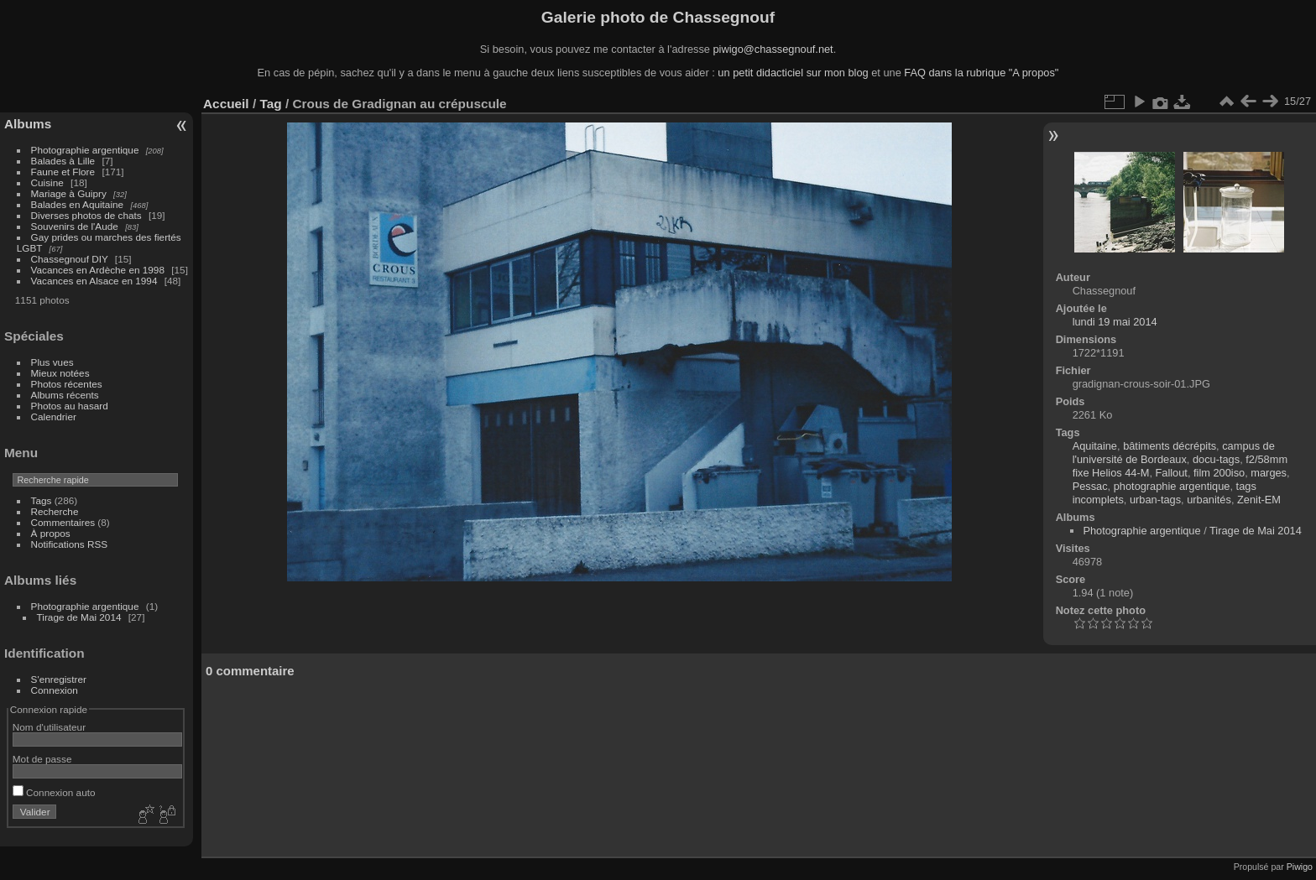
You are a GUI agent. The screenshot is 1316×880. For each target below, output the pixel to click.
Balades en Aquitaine (77, 204)
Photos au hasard (69, 405)
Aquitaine (1095, 446)
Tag (270, 103)
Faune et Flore (63, 171)
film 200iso (1219, 472)
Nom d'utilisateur (49, 726)
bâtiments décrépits (1169, 446)
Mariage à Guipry (69, 193)
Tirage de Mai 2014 (79, 617)
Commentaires (63, 522)
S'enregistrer (58, 679)
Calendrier (53, 416)
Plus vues (52, 362)
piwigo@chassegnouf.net (773, 49)
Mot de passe (42, 758)
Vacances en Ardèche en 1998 (97, 269)
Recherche (55, 511)
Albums (27, 124)
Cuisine (47, 182)
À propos (50, 533)
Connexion (54, 690)
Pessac (1090, 486)
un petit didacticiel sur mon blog (793, 72)
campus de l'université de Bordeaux (1174, 453)
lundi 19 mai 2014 (1115, 321)
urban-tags (1155, 499)
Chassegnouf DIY (69, 258)
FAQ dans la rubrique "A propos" (981, 72)
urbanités (1209, 499)
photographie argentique (1172, 486)
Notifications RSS (69, 544)
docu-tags (1216, 459)
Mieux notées (60, 372)
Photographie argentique (85, 149)
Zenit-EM (1259, 499)
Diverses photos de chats (86, 215)
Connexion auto (54, 792)
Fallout (1172, 472)
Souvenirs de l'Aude (74, 226)
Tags (41, 500)
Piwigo (1300, 867)
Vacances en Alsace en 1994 (94, 280)
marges (1269, 472)
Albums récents (65, 394)
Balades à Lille (63, 160)
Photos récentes (66, 383)
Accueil (226, 103)
